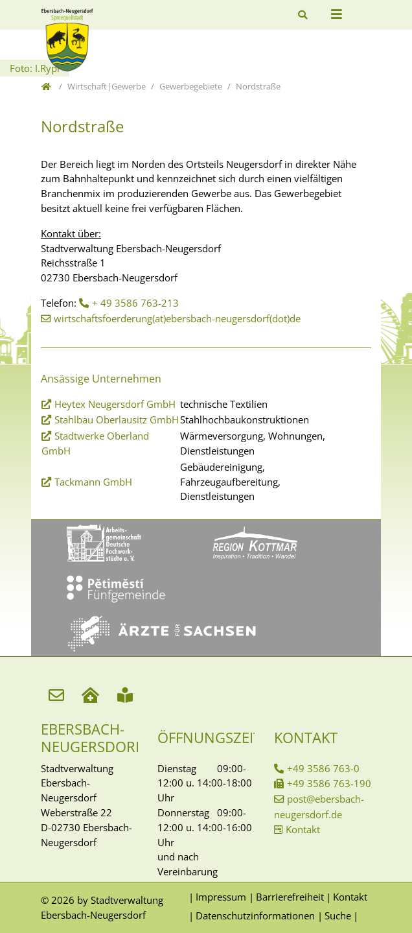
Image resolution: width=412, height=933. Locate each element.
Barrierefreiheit (290, 896)
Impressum (221, 896)
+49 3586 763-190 (329, 783)
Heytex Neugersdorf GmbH (115, 403)
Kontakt (303, 829)
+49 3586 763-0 (323, 768)
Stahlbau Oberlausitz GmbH (116, 419)
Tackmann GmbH (93, 481)
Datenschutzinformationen (255, 915)
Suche (338, 915)
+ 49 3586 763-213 (135, 302)
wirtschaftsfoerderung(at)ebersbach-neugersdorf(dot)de (177, 318)
